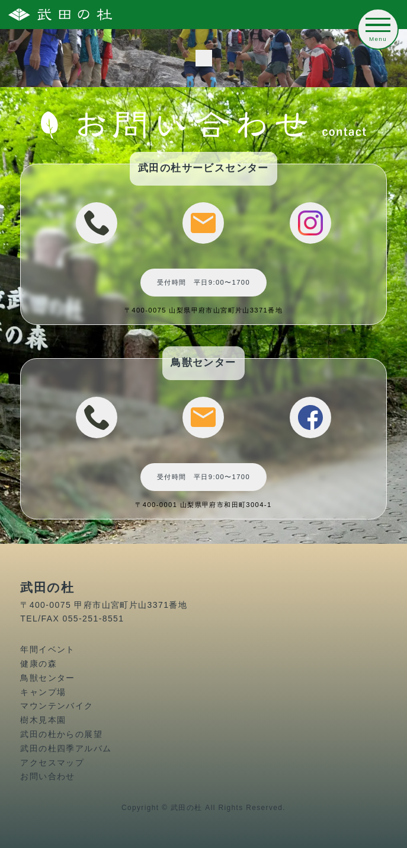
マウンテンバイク (56, 705)
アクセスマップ (52, 762)
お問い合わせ (47, 776)
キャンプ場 (43, 692)
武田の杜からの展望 (61, 734)
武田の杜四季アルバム (65, 748)
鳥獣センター (47, 678)
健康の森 (38, 663)
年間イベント (47, 649)
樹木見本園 (43, 720)
